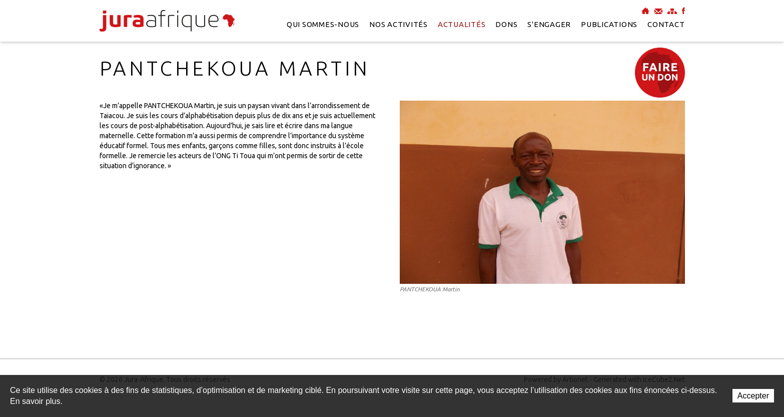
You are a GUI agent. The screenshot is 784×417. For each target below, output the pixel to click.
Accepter (753, 395)
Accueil (645, 11)
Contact (665, 24)
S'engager (549, 24)
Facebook (683, 11)
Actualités (462, 24)
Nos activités (398, 24)
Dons (506, 24)
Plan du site (672, 11)
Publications (609, 24)
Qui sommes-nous (323, 24)
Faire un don (660, 73)
